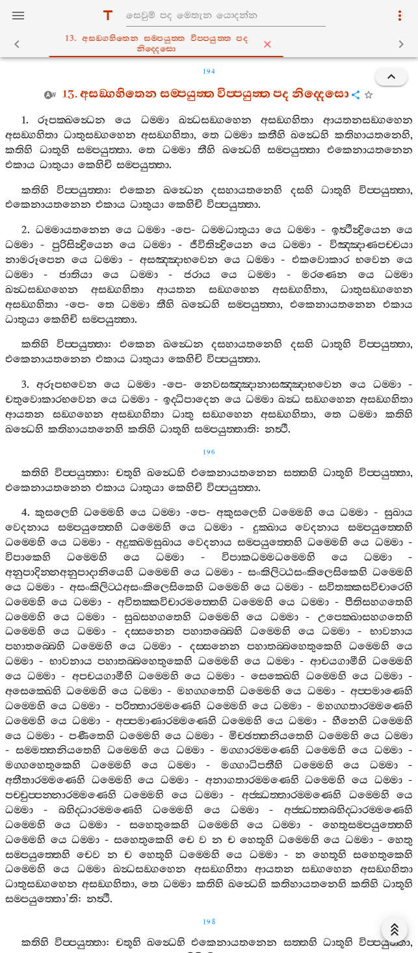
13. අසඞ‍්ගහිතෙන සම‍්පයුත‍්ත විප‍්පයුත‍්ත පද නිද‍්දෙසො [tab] (215, 44)
